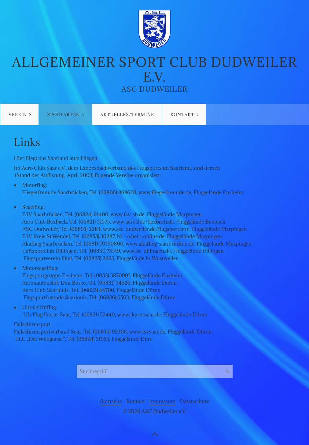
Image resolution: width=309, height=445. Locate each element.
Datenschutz (194, 401)
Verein (18, 114)
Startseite (111, 401)
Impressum (162, 401)
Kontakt (182, 114)
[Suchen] (228, 371)
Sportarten (63, 114)
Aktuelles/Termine (127, 114)
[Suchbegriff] (155, 371)
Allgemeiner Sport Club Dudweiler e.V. (154, 69)
